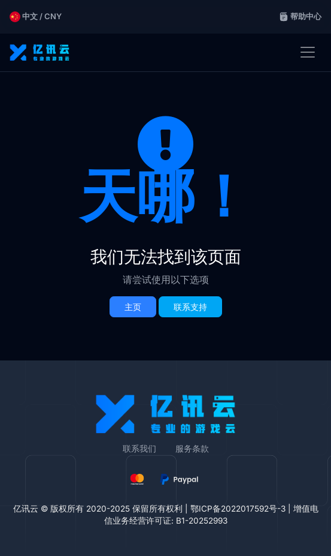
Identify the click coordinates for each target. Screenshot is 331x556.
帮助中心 (300, 16)
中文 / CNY (36, 16)
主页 (132, 307)
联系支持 (190, 307)
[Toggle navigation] (307, 52)
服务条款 (192, 448)
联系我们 (139, 448)
